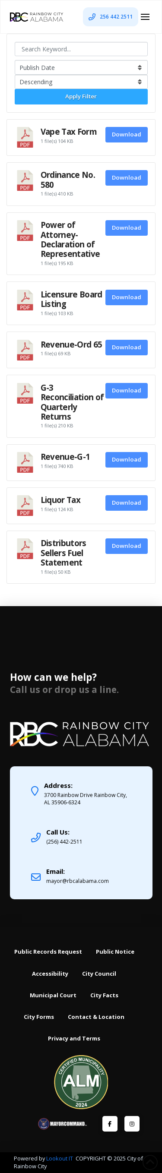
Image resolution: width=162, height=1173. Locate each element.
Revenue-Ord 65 (71, 344)
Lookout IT (60, 1158)
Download (126, 134)
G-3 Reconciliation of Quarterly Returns (72, 402)
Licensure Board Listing (71, 299)
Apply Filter (81, 96)
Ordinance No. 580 (68, 179)
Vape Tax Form (69, 131)
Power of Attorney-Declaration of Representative (70, 239)
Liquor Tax (60, 499)
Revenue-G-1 (65, 456)
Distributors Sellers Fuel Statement (63, 552)
